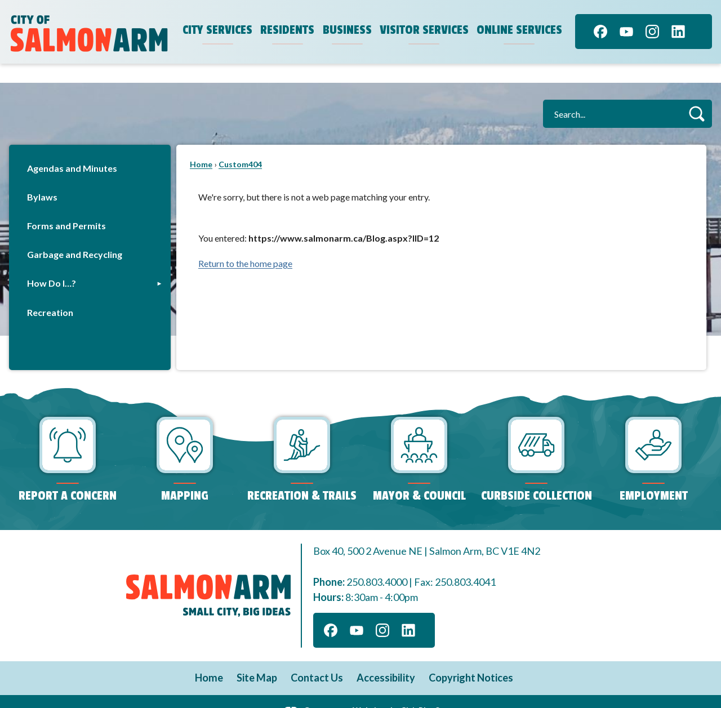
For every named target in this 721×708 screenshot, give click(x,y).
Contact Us (317, 658)
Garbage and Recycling (74, 235)
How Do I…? (51, 264)
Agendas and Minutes (72, 149)
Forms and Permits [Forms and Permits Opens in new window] (66, 206)
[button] (696, 94)
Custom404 (240, 145)
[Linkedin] (678, 31)
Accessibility (386, 658)
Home (201, 145)
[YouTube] (626, 31)
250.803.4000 (376, 562)
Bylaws (42, 177)
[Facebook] (600, 31)
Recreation (50, 293)
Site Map (257, 658)
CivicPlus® (420, 691)
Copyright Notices (471, 658)
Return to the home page (245, 244)
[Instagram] (652, 31)
